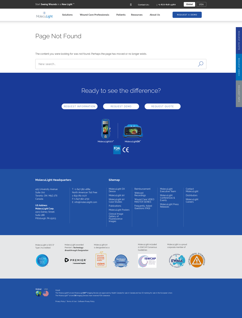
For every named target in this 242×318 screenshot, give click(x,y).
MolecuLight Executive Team (168, 190)
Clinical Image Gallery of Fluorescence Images (116, 217)
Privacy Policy (60, 301)
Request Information (79, 106)
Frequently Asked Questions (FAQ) (143, 207)
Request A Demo (187, 15)
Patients (120, 14)
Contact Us (144, 5)
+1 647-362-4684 (82, 189)
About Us (156, 14)
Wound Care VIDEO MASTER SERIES (144, 200)
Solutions (68, 14)
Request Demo (121, 106)
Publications (115, 206)
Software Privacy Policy (86, 301)
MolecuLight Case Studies (116, 200)
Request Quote (162, 106)
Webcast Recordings (140, 194)
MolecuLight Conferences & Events (167, 198)
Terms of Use (71, 301)
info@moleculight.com (86, 202)
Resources (137, 14)
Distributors (191, 195)
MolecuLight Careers (192, 200)
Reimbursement (142, 189)
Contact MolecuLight (192, 190)
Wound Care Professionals (95, 14)
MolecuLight (116, 195)
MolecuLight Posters (119, 210)
